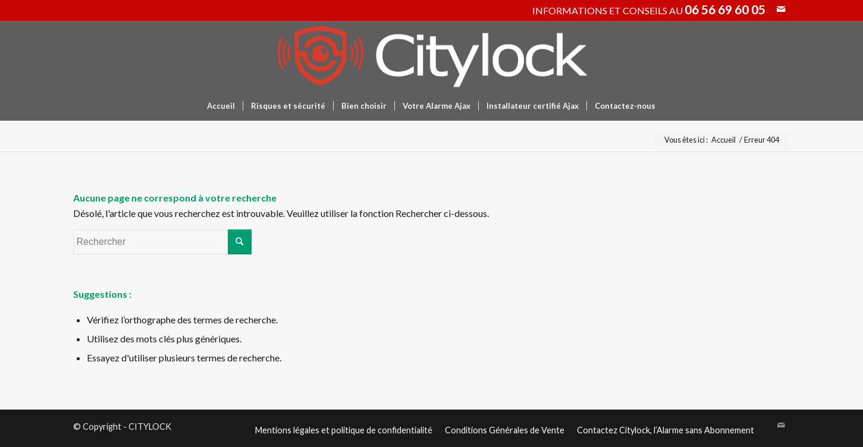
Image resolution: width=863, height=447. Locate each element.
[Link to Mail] (781, 9)
